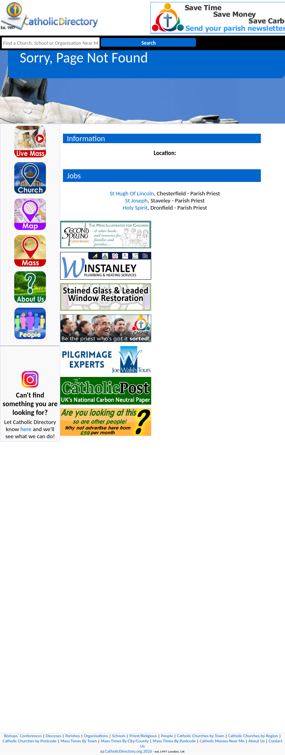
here (25, 429)
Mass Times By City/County (125, 741)
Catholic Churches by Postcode (30, 741)
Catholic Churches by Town (200, 735)
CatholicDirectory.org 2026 (128, 751)
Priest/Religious (143, 735)
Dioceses (53, 735)
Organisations (96, 735)
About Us (257, 741)
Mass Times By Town (79, 741)
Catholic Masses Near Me (222, 741)
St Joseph (136, 200)
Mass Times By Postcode (174, 741)
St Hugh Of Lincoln (132, 193)
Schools (118, 735)
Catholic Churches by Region (253, 735)
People (167, 735)
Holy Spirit (135, 207)
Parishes (72, 735)
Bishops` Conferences (23, 735)
